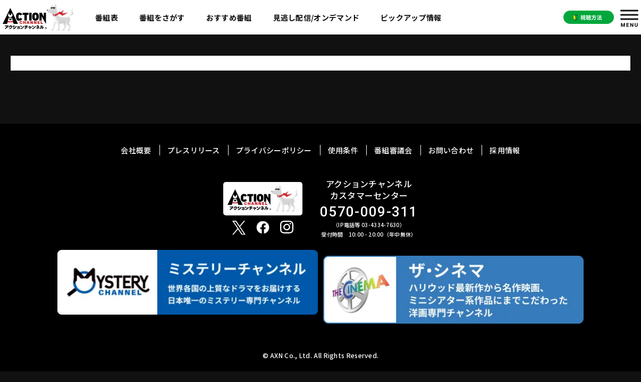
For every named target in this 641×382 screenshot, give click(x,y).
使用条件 (343, 150)
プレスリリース (193, 150)
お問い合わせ (451, 150)
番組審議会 (393, 150)
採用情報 (505, 150)
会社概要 (136, 150)
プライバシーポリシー (274, 150)
